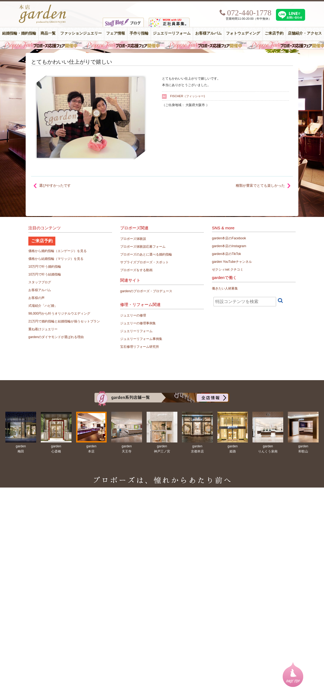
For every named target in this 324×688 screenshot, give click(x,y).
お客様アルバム (208, 33)
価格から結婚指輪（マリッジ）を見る (55, 259)
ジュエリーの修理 (133, 315)
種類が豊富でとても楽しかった (260, 185)
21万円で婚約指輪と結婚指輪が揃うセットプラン (64, 321)
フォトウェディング (243, 33)
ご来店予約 (274, 33)
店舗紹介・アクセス (305, 33)
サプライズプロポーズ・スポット (144, 262)
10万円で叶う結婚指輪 (44, 274)
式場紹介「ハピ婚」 (43, 306)
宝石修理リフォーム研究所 (139, 347)
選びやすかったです (55, 185)
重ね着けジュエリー (43, 329)
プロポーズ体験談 (133, 239)
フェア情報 (115, 33)
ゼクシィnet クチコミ (227, 269)
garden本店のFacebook (229, 238)
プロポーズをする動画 (136, 270)
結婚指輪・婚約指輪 (19, 33)
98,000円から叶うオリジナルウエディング (59, 313)
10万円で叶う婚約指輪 (44, 266)
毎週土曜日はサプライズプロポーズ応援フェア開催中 (162, 45)
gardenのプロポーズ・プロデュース (146, 291)
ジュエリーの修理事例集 (138, 323)
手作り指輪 (139, 33)
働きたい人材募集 (225, 288)
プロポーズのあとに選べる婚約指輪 (146, 254)
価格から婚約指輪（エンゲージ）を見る (57, 251)
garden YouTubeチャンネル (232, 262)
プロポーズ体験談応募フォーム (143, 246)
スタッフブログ (39, 282)
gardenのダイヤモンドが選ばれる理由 (56, 337)
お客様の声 (36, 298)
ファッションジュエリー (81, 33)
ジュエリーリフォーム (172, 33)
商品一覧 (48, 33)
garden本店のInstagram (229, 246)
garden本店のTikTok (226, 254)
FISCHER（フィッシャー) (187, 96)
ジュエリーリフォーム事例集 (141, 339)
